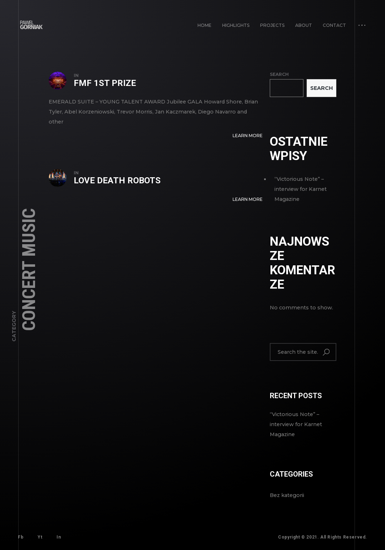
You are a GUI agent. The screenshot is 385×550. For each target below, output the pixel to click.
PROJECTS (272, 25)
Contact (334, 25)
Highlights (235, 25)
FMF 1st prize (105, 83)
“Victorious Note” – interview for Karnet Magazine (300, 189)
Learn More (248, 135)
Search (279, 74)
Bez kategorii (287, 495)
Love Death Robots (117, 180)
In (59, 537)
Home (204, 25)
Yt (40, 537)
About (303, 25)
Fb (20, 537)
